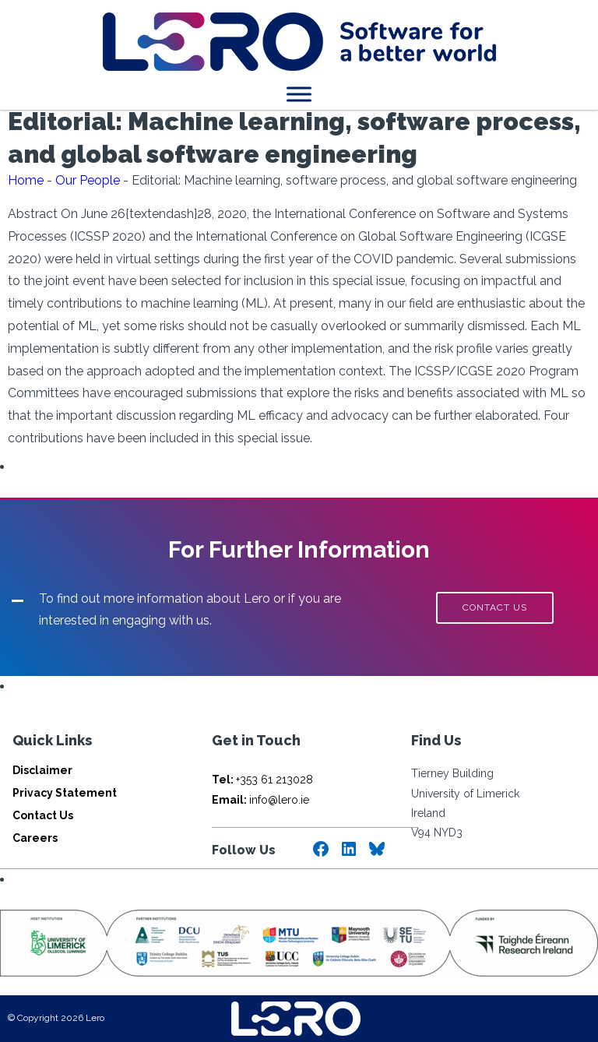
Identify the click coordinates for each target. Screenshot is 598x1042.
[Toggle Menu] (299, 93)
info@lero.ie (260, 800)
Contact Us (42, 815)
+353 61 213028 (262, 779)
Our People (87, 180)
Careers (35, 838)
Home (26, 180)
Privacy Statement (64, 793)
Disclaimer (42, 770)
